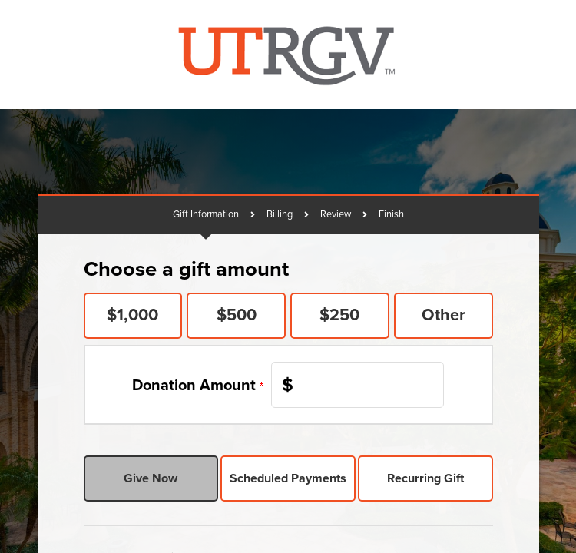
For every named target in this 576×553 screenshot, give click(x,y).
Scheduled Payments (288, 478)
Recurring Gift (425, 478)
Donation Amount (197, 384)
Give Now (150, 478)
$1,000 (132, 315)
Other (443, 315)
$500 (237, 315)
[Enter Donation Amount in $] (357, 385)
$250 (339, 315)
